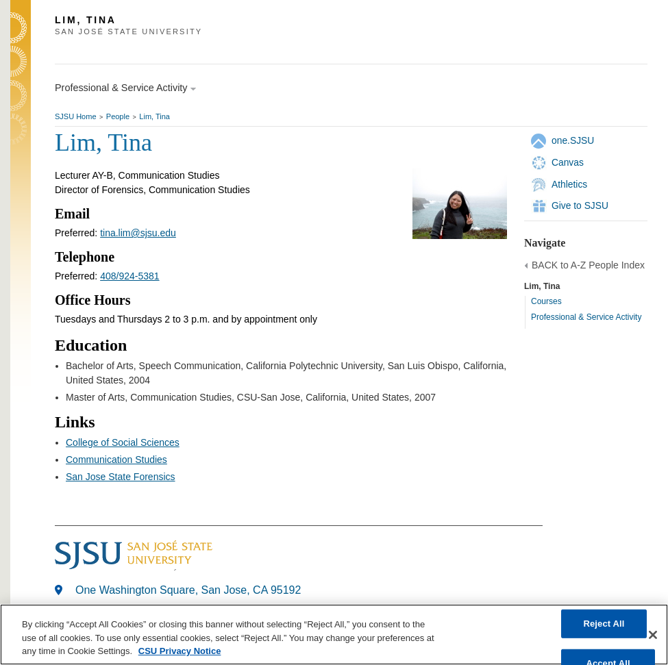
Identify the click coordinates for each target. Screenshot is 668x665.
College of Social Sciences (123, 442)
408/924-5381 (129, 276)
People (117, 116)
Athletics (569, 184)
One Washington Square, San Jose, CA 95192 (188, 590)
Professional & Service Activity (586, 317)
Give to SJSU (580, 205)
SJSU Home (76, 116)
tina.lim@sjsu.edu (138, 232)
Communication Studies (116, 459)
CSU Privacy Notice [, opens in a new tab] (179, 651)
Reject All (603, 623)
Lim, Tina (154, 116)
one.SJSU (573, 140)
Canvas (568, 162)
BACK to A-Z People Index (588, 265)
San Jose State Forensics (120, 476)
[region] (334, 634)
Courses (546, 301)
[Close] (653, 635)
